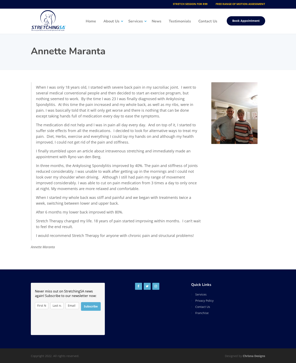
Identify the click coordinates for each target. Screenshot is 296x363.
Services (135, 21)
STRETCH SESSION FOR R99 (190, 4)
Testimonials (180, 21)
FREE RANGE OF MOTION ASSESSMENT (240, 4)
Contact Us (207, 21)
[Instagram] (155, 286)
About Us (111, 21)
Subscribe (91, 306)
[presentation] (66, 323)
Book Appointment (246, 21)
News (156, 21)
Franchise (202, 313)
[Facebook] (138, 286)
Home (91, 21)
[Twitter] (147, 286)
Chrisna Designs (254, 356)
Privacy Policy (204, 301)
